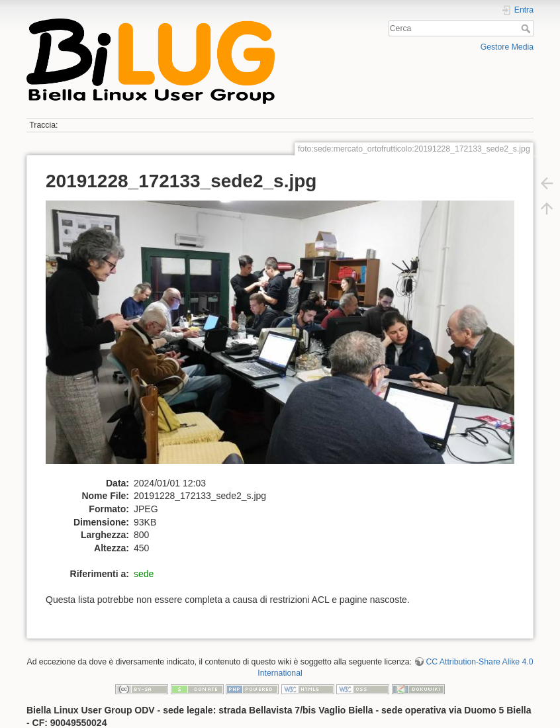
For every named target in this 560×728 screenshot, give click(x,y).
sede (144, 574)
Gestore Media (507, 47)
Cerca (527, 28)
